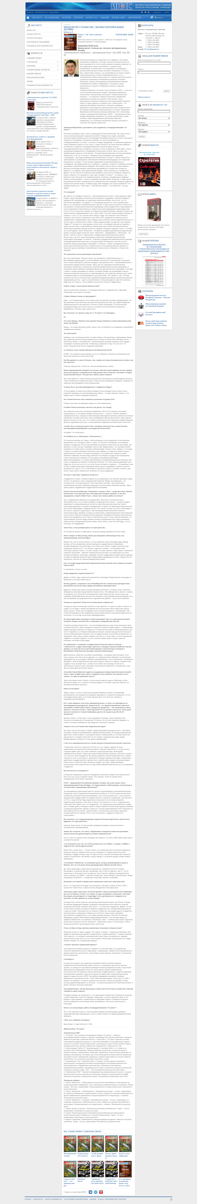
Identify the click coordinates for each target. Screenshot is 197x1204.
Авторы (141, 116)
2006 (79, 37)
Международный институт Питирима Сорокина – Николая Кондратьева (157, 297)
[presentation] (154, 81)
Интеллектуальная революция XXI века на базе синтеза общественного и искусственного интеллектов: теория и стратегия (42, 166)
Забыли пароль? (144, 97)
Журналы (141, 122)
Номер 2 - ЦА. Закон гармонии (90, 35)
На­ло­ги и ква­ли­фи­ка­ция (124, 1155)
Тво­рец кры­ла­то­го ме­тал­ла (83, 1155)
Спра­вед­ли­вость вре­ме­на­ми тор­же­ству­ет (97, 1181)
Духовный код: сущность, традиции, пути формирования (41, 138)
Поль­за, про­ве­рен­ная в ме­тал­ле (111, 1156)
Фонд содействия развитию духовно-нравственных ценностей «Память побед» (156, 323)
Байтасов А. (68, 32)
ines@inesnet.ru (153, 49)
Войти (166, 12)
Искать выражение (145, 109)
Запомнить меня (146, 91)
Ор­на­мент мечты (81, 1180)
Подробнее (143, 234)
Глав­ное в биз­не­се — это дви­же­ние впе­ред (69, 1182)
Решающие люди (124, 35)
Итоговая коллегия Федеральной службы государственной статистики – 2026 (43, 114)
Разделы (141, 129)
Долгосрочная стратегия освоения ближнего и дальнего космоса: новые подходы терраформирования (41, 193)
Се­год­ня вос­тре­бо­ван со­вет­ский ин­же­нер (111, 1181)
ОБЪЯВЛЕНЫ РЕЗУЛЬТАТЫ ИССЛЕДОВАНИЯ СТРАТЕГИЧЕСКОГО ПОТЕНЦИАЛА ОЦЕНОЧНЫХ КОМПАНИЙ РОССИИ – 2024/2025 (154, 249)
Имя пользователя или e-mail (149, 60)
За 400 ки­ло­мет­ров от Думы (97, 1155)
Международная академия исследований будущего (155, 305)
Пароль (141, 69)
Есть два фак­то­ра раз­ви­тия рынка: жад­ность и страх (125, 1182)
